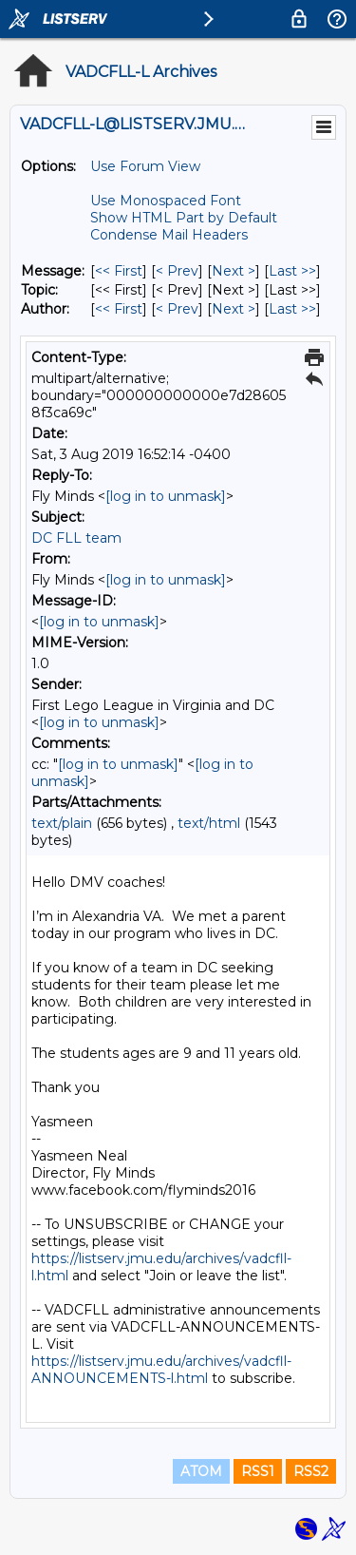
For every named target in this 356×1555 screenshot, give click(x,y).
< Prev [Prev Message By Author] (177, 308)
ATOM (201, 1471)
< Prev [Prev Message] (177, 270)
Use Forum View (145, 166)
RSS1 (257, 1471)
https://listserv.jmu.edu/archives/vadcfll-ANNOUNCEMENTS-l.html (161, 1370)
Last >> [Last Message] (292, 270)
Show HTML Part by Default (183, 217)
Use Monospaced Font (165, 200)
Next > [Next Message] (233, 270)
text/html (209, 823)
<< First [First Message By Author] (118, 308)
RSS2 (310, 1471)
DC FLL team (76, 538)
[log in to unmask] (165, 496)
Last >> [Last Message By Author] (292, 308)
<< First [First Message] (118, 270)
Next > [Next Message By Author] (233, 308)
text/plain (61, 823)
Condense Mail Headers (169, 234)
